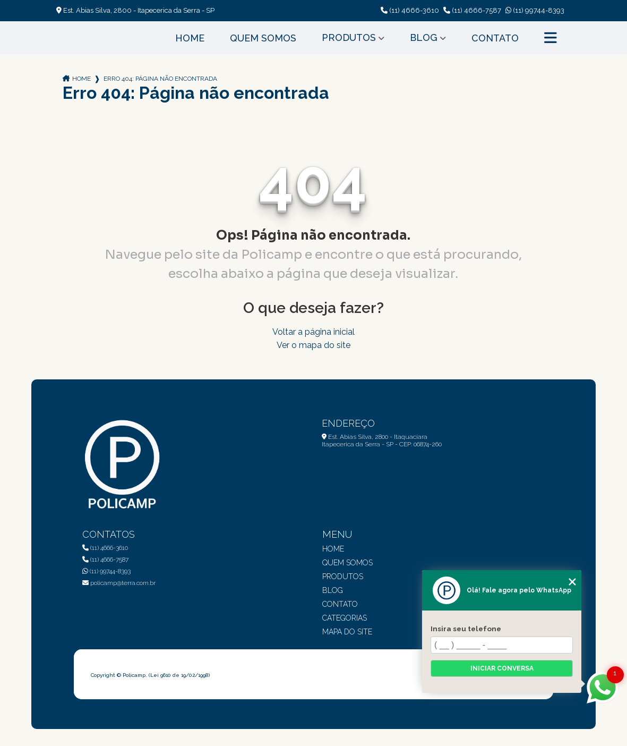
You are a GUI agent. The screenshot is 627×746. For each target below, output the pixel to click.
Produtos (349, 37)
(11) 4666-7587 (472, 10)
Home (189, 38)
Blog (423, 37)
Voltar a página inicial (313, 332)
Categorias (344, 618)
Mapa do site (347, 632)
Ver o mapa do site (313, 345)
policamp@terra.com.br (119, 583)
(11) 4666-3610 (410, 10)
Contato (495, 38)
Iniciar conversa (502, 668)
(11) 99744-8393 (534, 10)
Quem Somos (263, 38)
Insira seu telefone (466, 628)
